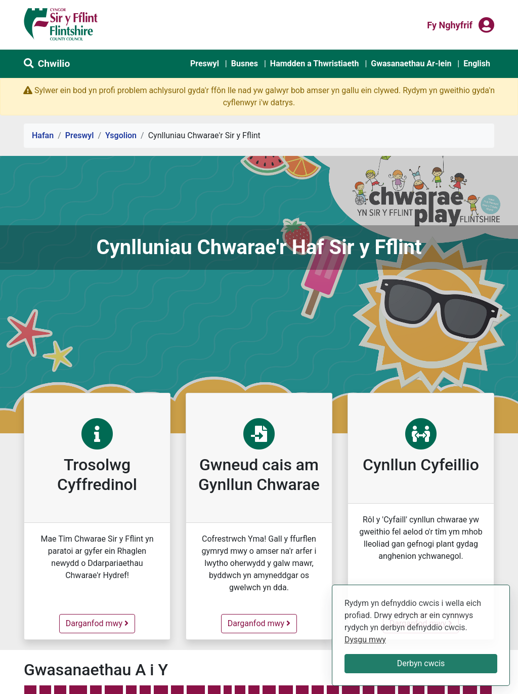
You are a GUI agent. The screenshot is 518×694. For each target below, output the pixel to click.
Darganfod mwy (100, 622)
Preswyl (204, 63)
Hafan (43, 135)
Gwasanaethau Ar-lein (411, 63)
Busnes (244, 63)
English (476, 63)
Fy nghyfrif (449, 24)
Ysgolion (121, 135)
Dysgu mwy (365, 639)
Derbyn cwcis (421, 663)
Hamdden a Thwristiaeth (314, 63)
